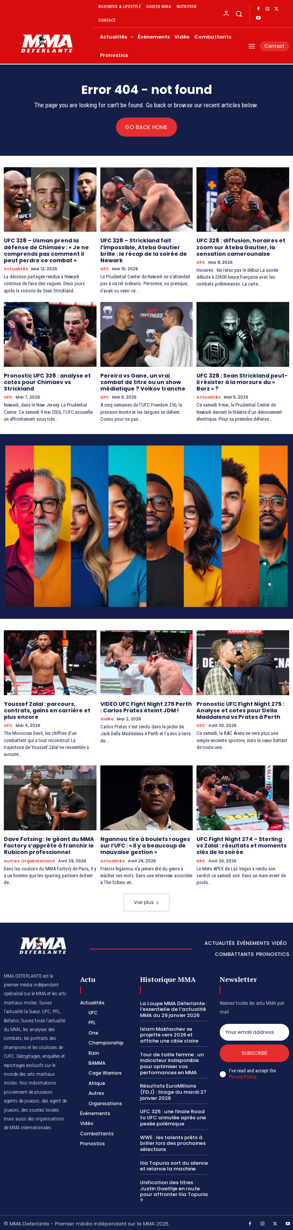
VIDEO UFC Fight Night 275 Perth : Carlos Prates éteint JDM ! (146, 706)
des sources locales (40, 1108)
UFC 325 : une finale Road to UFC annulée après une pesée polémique (172, 1115)
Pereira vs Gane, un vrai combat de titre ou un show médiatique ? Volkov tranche (142, 381)
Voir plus (146, 900)
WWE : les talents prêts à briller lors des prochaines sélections (172, 1140)
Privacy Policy (242, 1075)
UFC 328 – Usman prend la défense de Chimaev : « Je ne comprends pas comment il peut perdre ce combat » (46, 250)
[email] (254, 1030)
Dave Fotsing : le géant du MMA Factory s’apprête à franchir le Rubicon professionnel (48, 844)
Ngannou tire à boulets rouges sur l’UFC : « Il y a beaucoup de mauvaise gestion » (145, 844)
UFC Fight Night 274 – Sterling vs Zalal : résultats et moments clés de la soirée (241, 844)
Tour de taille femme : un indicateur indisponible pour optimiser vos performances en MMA (171, 1061)
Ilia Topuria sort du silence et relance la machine (173, 1163)
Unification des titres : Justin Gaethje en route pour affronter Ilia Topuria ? (173, 1188)
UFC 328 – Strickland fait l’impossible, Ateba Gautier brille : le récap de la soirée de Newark (143, 250)
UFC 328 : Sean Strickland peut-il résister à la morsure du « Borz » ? (241, 381)
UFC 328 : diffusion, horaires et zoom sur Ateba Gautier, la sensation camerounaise (240, 247)
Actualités (16, 268)
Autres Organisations (29, 858)
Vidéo (107, 717)
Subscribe (254, 1051)
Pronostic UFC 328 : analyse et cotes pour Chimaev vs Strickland (47, 381)
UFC (104, 268)
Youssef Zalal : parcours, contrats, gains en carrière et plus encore (47, 709)
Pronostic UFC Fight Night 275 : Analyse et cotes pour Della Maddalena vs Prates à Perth (240, 709)
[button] (238, 13)
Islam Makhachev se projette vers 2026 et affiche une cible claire (168, 1032)
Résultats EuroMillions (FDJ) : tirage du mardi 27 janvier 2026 (172, 1089)
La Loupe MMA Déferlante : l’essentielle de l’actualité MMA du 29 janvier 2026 (173, 1007)
